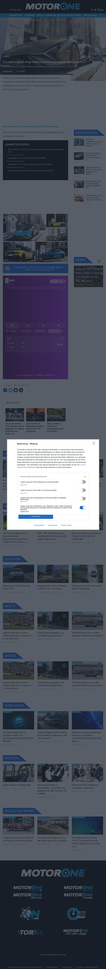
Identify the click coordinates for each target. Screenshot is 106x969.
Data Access (52, 525)
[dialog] (53, 484)
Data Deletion (39, 525)
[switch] (83, 482)
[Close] (94, 444)
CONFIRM (35, 517)
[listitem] (53, 476)
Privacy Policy (66, 525)
